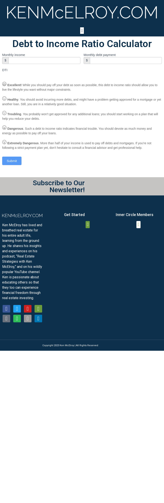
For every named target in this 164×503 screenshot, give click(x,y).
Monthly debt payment (100, 55)
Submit (12, 161)
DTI (4, 70)
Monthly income (13, 55)
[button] (82, 30)
